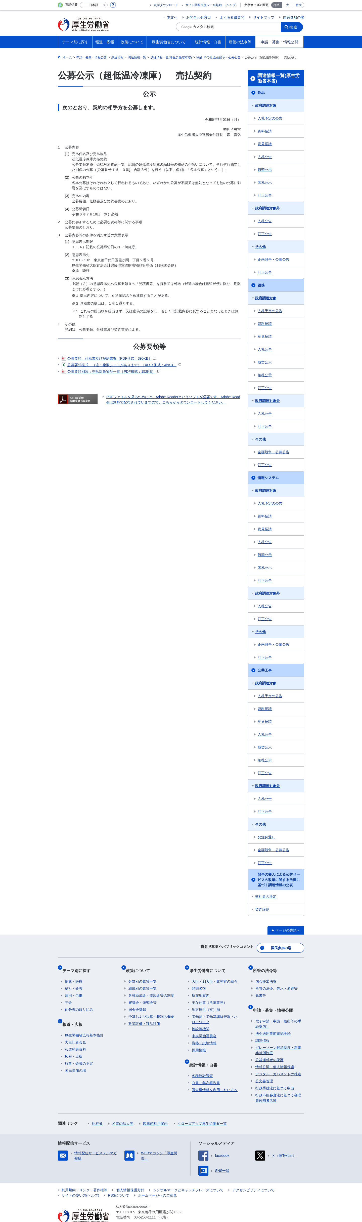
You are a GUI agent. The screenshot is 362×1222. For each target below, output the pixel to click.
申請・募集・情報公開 (275, 1000)
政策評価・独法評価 (144, 1016)
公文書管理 (264, 1068)
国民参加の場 (293, 17)
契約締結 (262, 909)
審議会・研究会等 (142, 995)
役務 (261, 285)
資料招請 (265, 131)
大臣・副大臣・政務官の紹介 (215, 974)
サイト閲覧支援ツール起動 (204, 5)
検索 (295, 27)
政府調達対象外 (267, 208)
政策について (140, 966)
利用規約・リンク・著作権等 (84, 1177)
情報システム (268, 478)
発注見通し (266, 837)
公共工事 (265, 670)
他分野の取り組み (79, 1002)
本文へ (172, 17)
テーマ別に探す (79, 966)
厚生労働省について (210, 966)
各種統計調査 (202, 1063)
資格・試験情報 (204, 1036)
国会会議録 (137, 1002)
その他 (260, 247)
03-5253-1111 (145, 1204)
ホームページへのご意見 (157, 1182)
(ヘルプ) (231, 5)
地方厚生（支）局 (206, 1002)
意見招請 (265, 144)
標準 (277, 5)
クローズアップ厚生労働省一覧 (202, 1111)
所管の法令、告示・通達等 (276, 981)
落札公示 (265, 182)
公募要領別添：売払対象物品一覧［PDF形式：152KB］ (111, 371)
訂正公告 (265, 195)
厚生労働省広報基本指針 (84, 1022)
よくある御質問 (232, 17)
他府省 (97, 1111)
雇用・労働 (73, 988)
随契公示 (265, 170)
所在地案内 (200, 988)
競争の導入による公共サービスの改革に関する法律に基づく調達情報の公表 (279, 879)
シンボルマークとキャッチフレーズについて (188, 1177)
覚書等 (260, 988)
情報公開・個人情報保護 (274, 1054)
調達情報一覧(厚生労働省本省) (278, 78)
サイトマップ (263, 17)
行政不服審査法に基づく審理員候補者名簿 (278, 1085)
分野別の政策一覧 (142, 974)
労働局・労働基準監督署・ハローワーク (215, 1012)
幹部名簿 (199, 981)
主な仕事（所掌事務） (209, 995)
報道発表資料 (75, 1036)
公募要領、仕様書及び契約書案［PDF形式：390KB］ (109, 358)
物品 (261, 93)
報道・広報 (75, 1014)
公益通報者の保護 (269, 1047)
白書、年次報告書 (206, 1070)
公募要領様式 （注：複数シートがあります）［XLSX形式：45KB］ (121, 364)
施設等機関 (200, 1022)
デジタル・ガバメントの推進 (278, 1061)
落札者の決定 (265, 897)
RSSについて (118, 1182)
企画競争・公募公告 (273, 259)
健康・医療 (73, 974)
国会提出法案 (266, 974)
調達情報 (262, 1028)
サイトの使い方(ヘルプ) (80, 1182)
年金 (68, 995)
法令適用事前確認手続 (273, 1021)
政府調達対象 (265, 105)
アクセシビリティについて (253, 1177)
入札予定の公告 (270, 118)
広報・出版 (73, 1044)
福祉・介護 (73, 981)
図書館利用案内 (155, 1111)
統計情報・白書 (206, 1054)
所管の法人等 (122, 1111)
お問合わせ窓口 (198, 17)
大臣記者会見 (75, 1029)
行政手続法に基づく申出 (274, 1075)
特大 (299, 5)
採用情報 (199, 1043)
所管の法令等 (267, 966)
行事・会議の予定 (79, 1051)
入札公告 (265, 157)
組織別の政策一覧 (142, 981)
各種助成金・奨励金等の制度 (151, 988)
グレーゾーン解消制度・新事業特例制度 (278, 1037)
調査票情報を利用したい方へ (215, 1077)
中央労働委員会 (204, 1029)
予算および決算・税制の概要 (151, 1009)
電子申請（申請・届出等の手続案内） (278, 1011)
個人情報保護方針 (130, 1177)
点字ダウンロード (166, 5)
